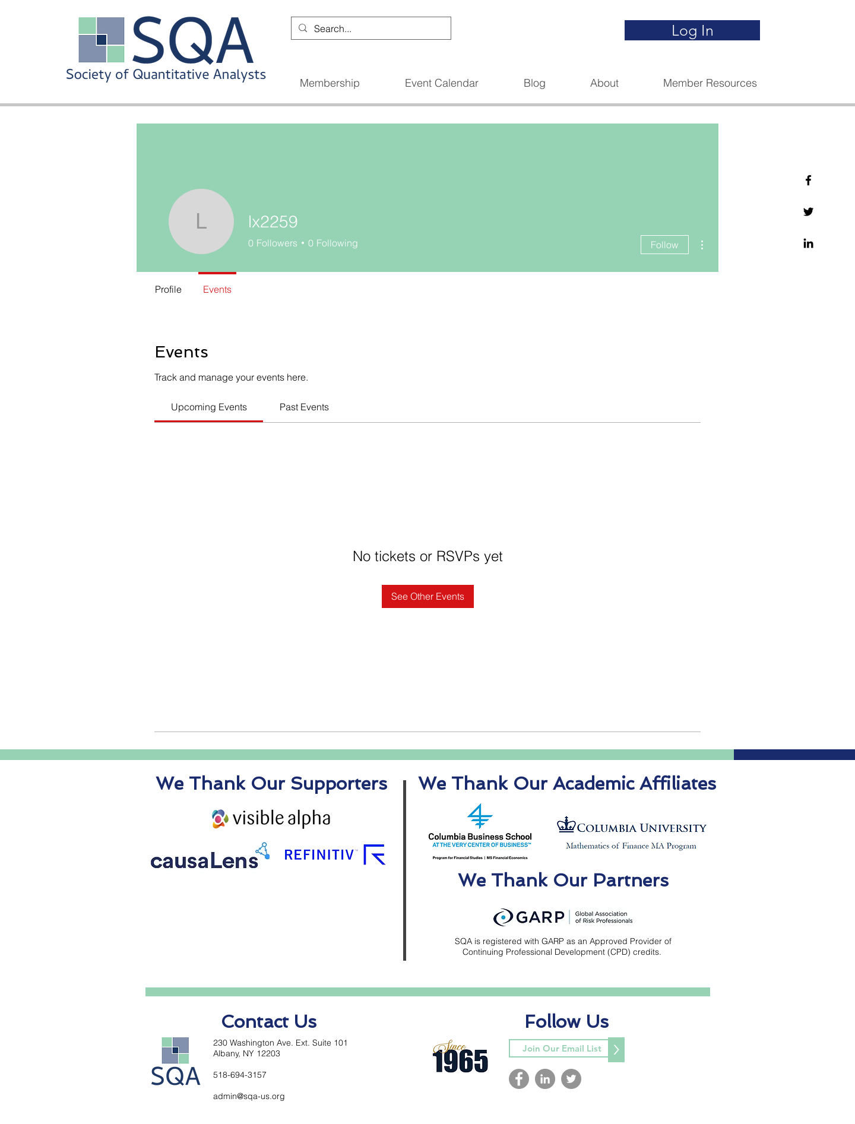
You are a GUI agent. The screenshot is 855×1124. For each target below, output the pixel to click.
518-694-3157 (240, 1074)
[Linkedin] (808, 243)
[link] (209, 407)
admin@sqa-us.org (249, 1096)
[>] (616, 1049)
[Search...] (370, 28)
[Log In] (692, 30)
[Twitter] (808, 212)
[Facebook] (808, 180)
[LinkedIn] (545, 1079)
